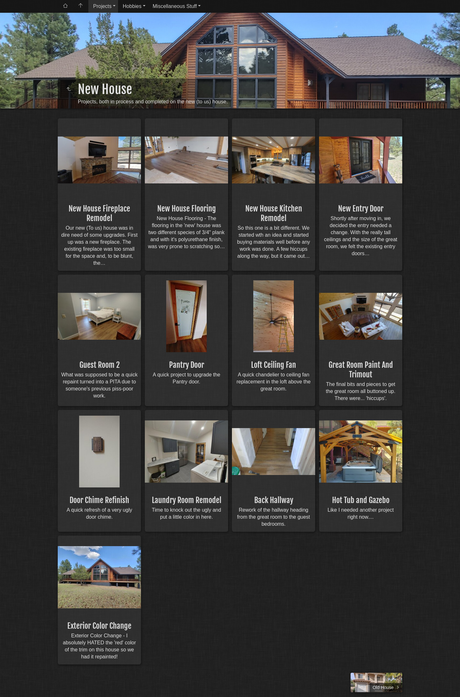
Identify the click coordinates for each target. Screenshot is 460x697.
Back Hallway (273, 500)
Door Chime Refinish (99, 500)
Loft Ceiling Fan (273, 365)
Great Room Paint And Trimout (361, 369)
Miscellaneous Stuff (175, 6)
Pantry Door (186, 365)
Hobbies (132, 6)
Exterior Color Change (99, 626)
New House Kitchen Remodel (273, 213)
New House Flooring (186, 208)
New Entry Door (360, 208)
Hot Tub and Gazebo (361, 500)
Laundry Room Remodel (186, 500)
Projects (102, 6)
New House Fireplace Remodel (99, 213)
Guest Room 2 (99, 365)
